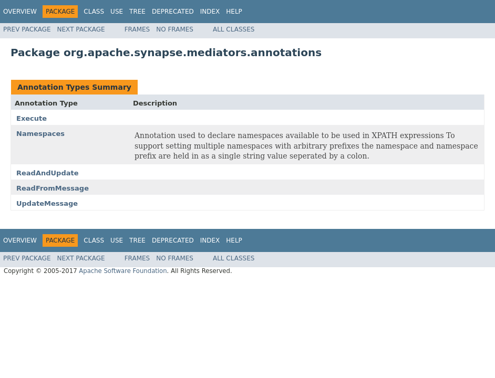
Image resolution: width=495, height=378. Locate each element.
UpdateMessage (47, 203)
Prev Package (27, 29)
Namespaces (40, 134)
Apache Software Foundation (123, 271)
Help (234, 11)
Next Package (81, 29)
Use (116, 11)
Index (210, 11)
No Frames (174, 29)
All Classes (233, 29)
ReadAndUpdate (47, 173)
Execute (31, 118)
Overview (20, 11)
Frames (137, 29)
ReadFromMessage (52, 188)
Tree (137, 11)
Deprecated (173, 11)
